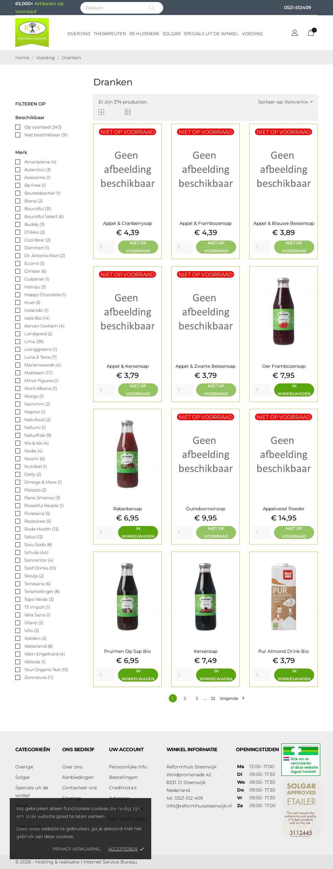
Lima (34, 341)
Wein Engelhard (44, 653)
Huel (32, 302)
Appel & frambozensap (206, 223)
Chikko (34, 232)
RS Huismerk (144, 33)
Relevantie (299, 102)
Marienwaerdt (42, 364)
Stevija (34, 575)
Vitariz (33, 622)
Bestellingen (123, 777)
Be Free (35, 185)
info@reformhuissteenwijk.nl (199, 806)
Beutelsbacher (42, 193)
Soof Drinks (40, 568)
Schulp (36, 552)
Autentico (37, 169)
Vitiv (31, 630)
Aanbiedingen (78, 777)
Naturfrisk (37, 435)
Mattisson (38, 372)
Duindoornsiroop (205, 509)
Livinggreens (40, 349)
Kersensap (205, 651)
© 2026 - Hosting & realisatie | (49, 862)
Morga (34, 396)
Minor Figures (41, 380)
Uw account (126, 749)
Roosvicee (37, 521)
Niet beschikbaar (46, 134)
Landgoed (38, 333)
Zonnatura (38, 677)
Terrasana (37, 583)
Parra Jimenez (42, 497)
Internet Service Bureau (110, 862)
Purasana (37, 513)
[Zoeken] (121, 8)
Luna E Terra (40, 357)
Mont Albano (40, 388)
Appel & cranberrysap (127, 223)
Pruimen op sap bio (127, 651)
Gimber (35, 271)
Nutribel (35, 466)
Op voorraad (42, 127)
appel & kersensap (128, 366)
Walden (35, 638)
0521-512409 (297, 7)
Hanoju (35, 286)
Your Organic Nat (46, 669)
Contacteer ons (79, 788)
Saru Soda (38, 544)
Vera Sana (37, 614)
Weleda (35, 661)
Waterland (38, 646)
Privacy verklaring (76, 848)
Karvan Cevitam (44, 325)
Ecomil (34, 263)
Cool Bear (37, 239)
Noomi (34, 458)
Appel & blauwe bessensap (283, 223)
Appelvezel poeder (284, 509)
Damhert (36, 247)
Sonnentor (38, 560)
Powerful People (44, 505)
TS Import (37, 607)
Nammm (37, 404)
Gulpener (36, 279)
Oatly (32, 474)
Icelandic (36, 310)
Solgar (171, 33)
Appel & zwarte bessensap (205, 366)
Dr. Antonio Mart (44, 255)
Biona (33, 200)
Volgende (232, 698)
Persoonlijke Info (128, 767)
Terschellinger (42, 591)
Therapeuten (110, 33)
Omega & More (43, 482)
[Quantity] (106, 247)
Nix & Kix (36, 443)
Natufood (37, 419)
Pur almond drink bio (283, 651)
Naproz (34, 411)
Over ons (78, 33)
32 (213, 698)
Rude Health (41, 528)
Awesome (37, 177)
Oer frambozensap (283, 366)
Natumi (35, 427)
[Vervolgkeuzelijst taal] (295, 33)
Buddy (34, 224)
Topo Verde (39, 599)
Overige (24, 767)
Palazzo (35, 489)
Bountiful (37, 208)
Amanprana (40, 161)
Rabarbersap (127, 509)
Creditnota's (123, 788)
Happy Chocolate (45, 294)
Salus (33, 536)
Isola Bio (37, 318)
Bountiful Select (44, 216)
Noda (33, 450)
